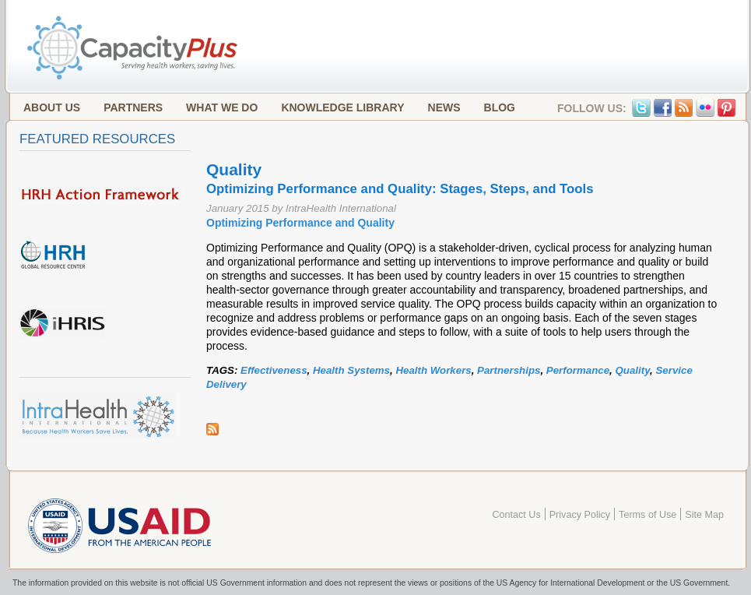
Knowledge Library (342, 107)
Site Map (704, 514)
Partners (133, 107)
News (444, 107)
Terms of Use (647, 514)
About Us (51, 107)
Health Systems (351, 370)
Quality (632, 370)
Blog (499, 107)
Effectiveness (273, 370)
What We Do (222, 107)
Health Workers (433, 370)
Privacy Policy (579, 514)
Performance (577, 370)
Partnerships (508, 370)
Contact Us (516, 514)
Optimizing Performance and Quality (300, 223)
